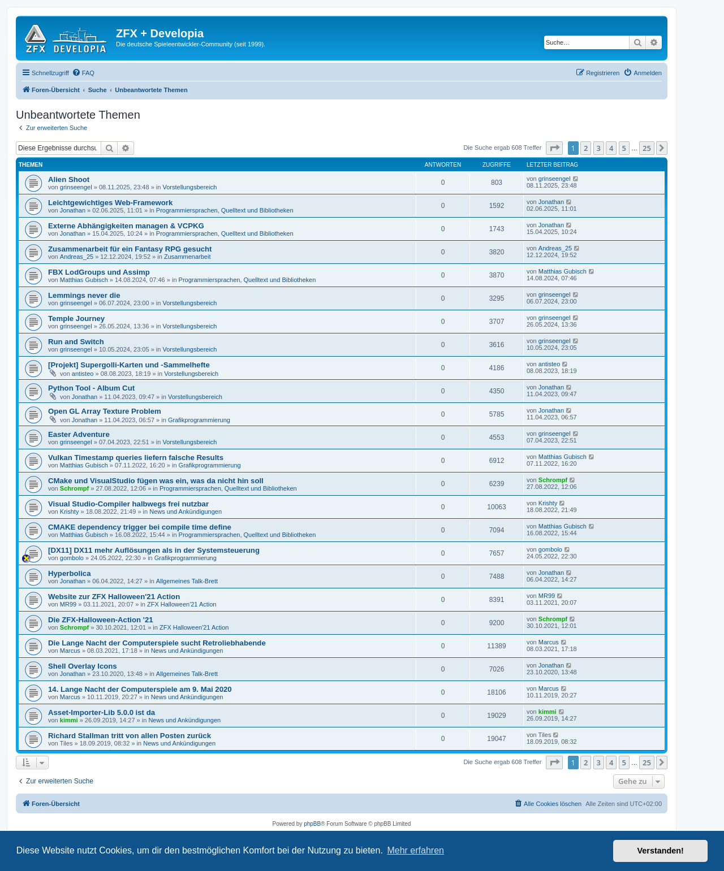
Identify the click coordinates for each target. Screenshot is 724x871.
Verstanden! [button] (660, 850)
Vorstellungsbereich (189, 187)
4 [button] (611, 148)
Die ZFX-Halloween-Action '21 (100, 620)
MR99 (68, 604)
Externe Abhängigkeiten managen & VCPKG (126, 226)
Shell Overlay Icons (82, 666)
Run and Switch (76, 341)
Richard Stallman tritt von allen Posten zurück (129, 735)
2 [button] (586, 148)
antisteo (83, 373)
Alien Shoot (68, 179)
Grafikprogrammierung (199, 420)
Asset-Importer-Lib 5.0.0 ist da (101, 712)
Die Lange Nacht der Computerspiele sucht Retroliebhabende (157, 643)
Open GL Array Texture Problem (104, 411)
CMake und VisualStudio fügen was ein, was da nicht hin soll (156, 480)
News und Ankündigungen (185, 511)
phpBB (312, 824)
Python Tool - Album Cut (91, 388)
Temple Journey (76, 318)
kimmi (69, 720)
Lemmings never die (84, 295)
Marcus (70, 650)
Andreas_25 (76, 256)
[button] (554, 148)
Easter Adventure (79, 434)
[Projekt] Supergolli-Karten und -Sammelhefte (129, 365)
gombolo (72, 557)
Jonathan (72, 210)
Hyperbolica (69, 573)
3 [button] (599, 148)
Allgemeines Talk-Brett (187, 581)
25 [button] (647, 148)
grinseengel (76, 187)
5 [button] (624, 148)
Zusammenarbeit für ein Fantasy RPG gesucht (130, 249)
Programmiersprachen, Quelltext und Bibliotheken (225, 210)
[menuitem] (83, 73)
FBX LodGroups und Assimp (99, 272)
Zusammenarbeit (187, 256)
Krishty (69, 511)
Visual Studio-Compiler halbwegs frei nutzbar (128, 504)
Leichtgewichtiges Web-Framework (110, 202)
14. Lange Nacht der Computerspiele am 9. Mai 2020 (140, 689)
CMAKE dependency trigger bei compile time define (139, 527)
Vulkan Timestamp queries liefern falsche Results (135, 457)
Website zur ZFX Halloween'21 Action (114, 596)
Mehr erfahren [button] (415, 850)
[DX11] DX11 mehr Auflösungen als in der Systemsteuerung (154, 550)
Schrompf (74, 488)
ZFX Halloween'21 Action (182, 604)
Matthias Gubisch (84, 279)
